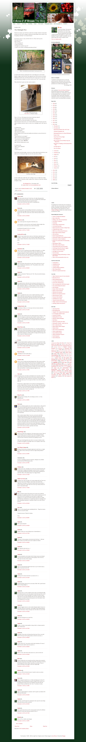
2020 (54, 114)
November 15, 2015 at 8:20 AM (23, 503)
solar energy (66, 373)
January (55, 167)
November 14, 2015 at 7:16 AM (23, 230)
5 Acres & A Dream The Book (57, 342)
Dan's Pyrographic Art (58, 23)
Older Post (45, 726)
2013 (54, 172)
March (55, 164)
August (55, 154)
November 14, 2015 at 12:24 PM (23, 355)
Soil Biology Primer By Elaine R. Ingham (60, 248)
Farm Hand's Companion (57, 221)
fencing (53, 359)
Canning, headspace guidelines (58, 267)
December (56, 126)
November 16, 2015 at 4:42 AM (23, 586)
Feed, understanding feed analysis (59, 285)
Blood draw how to (56, 277)
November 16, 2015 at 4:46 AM (23, 619)
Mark (18, 404)
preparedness (54, 369)
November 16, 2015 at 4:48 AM (23, 637)
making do (69, 366)
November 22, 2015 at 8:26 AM (23, 694)
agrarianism (67, 348)
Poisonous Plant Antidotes (57, 297)
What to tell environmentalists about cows (60, 257)
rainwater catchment (56, 370)
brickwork (62, 353)
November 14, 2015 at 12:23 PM (23, 347)
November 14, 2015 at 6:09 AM (23, 215)
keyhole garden (56, 365)
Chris (18, 374)
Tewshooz (19, 359)
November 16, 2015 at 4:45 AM (23, 611)
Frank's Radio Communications (58, 224)
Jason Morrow (54, 735)
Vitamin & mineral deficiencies (58, 300)
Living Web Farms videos (57, 229)
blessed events (59, 352)
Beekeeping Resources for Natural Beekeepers (62, 133)
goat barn (64, 362)
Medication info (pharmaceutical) (59, 293)
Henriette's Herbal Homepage (58, 318)
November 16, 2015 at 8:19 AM (23, 666)
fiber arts (65, 359)
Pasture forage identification (58, 235)
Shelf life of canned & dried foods (59, 270)
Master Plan (24, 23)
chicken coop (63, 355)
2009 (54, 179)
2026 (54, 103)
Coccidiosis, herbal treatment (58, 280)
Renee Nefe (19, 351)
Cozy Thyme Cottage (21, 447)
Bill (18, 491)
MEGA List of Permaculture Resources (60, 230)
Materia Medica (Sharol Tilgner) (59, 326)
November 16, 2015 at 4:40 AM (23, 560)
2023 (54, 109)
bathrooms (53, 351)
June (55, 158)
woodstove (60, 376)
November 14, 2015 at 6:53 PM (23, 427)
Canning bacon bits (56, 264)
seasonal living (68, 370)
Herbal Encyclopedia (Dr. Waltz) (59, 321)
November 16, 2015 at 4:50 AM (23, 654)
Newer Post (17, 726)
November (56, 127)
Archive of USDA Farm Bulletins (59, 216)
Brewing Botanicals (56, 310)
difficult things (58, 357)
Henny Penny (20, 327)
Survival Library (56, 252)
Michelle (19, 670)
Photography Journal (48, 23)
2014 (54, 170)
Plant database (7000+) (57, 243)
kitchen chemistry (64, 365)
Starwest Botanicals (56, 337)
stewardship (53, 374)
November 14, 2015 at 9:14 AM (23, 322)
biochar (52, 352)
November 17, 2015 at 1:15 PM (23, 685)
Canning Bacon (55, 262)
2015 (54, 124)
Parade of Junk (56, 135)
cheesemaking (54, 355)
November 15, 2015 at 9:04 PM (23, 517)
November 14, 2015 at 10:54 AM (23, 335)
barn (60, 349)
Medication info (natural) (57, 292)
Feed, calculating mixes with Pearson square (61, 284)
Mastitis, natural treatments (58, 290)
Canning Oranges (56, 265)
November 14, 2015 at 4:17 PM (23, 390)
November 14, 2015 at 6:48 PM (23, 399)
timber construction (63, 374)
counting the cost (64, 356)
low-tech (64, 366)
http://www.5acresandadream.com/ (33, 185)
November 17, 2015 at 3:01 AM (23, 673)
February (56, 165)
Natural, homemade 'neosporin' (58, 334)
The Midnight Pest (27, 183)
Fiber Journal (40, 23)
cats (18, 190)
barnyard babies (67, 349)
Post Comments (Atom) (24, 728)
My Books (65, 23)
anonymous (19, 248)
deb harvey (19, 219)
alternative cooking (54, 349)
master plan (56, 367)
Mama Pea (19, 395)
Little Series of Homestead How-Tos (65, 345)
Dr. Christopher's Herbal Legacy (59, 313)
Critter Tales (53, 345)
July (55, 156)
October (55, 150)
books (55, 353)
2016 (54, 122)
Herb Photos (55, 320)
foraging (62, 360)
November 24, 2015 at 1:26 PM (23, 720)
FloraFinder (55, 222)
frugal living (69, 360)
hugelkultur (70, 363)
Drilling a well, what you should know (60, 219)
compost (57, 356)
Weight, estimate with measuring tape (60, 301)
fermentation (60, 359)
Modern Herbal (55, 328)
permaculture (66, 367)
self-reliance (56, 372)
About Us (18, 23)
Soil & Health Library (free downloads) (60, 246)
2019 (54, 116)
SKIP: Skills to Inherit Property (58, 244)
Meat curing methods (57, 269)
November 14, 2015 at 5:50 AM (23, 203)
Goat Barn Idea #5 (57, 146)
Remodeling (30, 23)
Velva (18, 507)
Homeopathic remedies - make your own (60, 323)
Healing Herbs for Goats (57, 316)
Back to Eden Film (56, 218)
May (55, 160)
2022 (54, 111)
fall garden (66, 358)
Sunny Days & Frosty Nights (59, 136)
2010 (54, 177)
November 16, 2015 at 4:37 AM (23, 533)
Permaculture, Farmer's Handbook (59, 238)
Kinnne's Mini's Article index (58, 289)
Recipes (35, 23)
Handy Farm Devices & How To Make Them (61, 227)
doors (20, 190)
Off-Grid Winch (56, 234)
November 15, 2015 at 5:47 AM (23, 474)
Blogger (63, 735)
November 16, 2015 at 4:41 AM (23, 569)
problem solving (65, 369)
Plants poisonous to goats (57, 295)
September (56, 152)
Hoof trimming (55, 287)
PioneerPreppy (20, 431)
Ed (18, 340)
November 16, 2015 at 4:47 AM (23, 628)
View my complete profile (56, 39)
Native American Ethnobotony (58, 329)
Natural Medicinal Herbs (57, 332)
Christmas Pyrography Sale (59, 131)
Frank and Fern (20, 234)
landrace (60, 366)
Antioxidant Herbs (56, 308)
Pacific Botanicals (56, 336)
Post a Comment (19, 723)
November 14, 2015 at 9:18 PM (23, 453)
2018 (54, 118)
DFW (18, 658)
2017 (54, 120)
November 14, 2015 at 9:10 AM (23, 301)
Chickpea (19, 467)
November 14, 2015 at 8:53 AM (23, 257)
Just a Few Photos (57, 148)
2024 (54, 107)
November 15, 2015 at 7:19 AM (23, 487)
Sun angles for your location (58, 251)
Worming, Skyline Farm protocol (59, 303)
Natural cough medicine (57, 331)
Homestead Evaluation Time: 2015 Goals (61, 129)
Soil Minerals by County (57, 298)
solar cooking (57, 373)
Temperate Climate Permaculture (59, 249)
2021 (54, 112)
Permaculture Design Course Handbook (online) (62, 237)
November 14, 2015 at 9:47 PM (23, 462)
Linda (18, 208)
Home (14, 23)
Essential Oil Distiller (57, 315)
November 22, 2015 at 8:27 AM (23, 713)
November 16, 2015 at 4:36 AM (23, 525)
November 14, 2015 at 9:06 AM (23, 267)
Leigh (24, 185)
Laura (18, 678)
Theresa (19, 196)
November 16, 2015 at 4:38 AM (23, 542)
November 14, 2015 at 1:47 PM (23, 369)
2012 (54, 174)
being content (67, 351)
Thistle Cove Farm (21, 478)
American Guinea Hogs (66, 344)
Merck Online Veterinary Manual (59, 232)
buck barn (68, 353)
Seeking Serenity (20, 306)
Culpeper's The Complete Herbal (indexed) (61, 312)
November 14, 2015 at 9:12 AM (23, 309)
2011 (54, 176)
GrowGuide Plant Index (57, 226)
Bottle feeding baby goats (57, 279)
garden (55, 362)
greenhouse (58, 364)
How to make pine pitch (57, 324)
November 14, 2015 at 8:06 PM (23, 443)
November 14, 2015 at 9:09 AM (23, 288)
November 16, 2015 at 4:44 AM (23, 601)
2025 (54, 105)
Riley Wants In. (27, 113)
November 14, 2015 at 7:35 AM (23, 244)
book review (69, 352)
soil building (69, 372)
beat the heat (61, 351)
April (55, 162)
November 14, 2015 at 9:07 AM (23, 277)
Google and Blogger (55, 209)
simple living (61, 372)
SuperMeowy (60, 348)
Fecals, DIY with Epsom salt (58, 282)
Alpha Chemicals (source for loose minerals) (61, 276)
